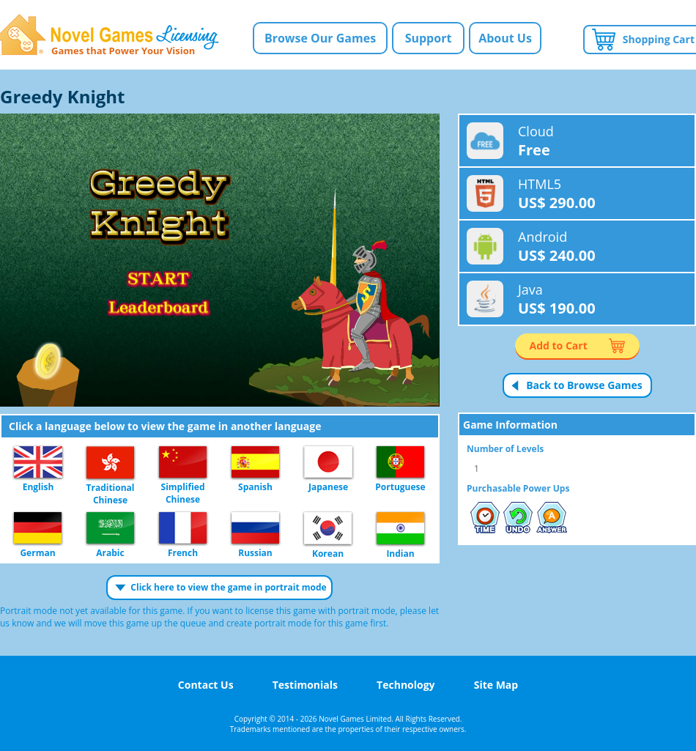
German (38, 529)
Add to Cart (559, 345)
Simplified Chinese (183, 463)
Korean (328, 529)
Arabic (110, 529)
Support (428, 38)
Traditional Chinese (110, 463)
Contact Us (206, 685)
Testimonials (305, 685)
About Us (505, 38)
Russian (255, 529)
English (38, 463)
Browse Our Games (320, 38)
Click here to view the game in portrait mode (228, 587)
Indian (400, 529)
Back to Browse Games (584, 385)
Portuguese (400, 463)
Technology (405, 685)
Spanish (255, 463)
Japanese (328, 463)
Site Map (496, 685)
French (183, 529)
